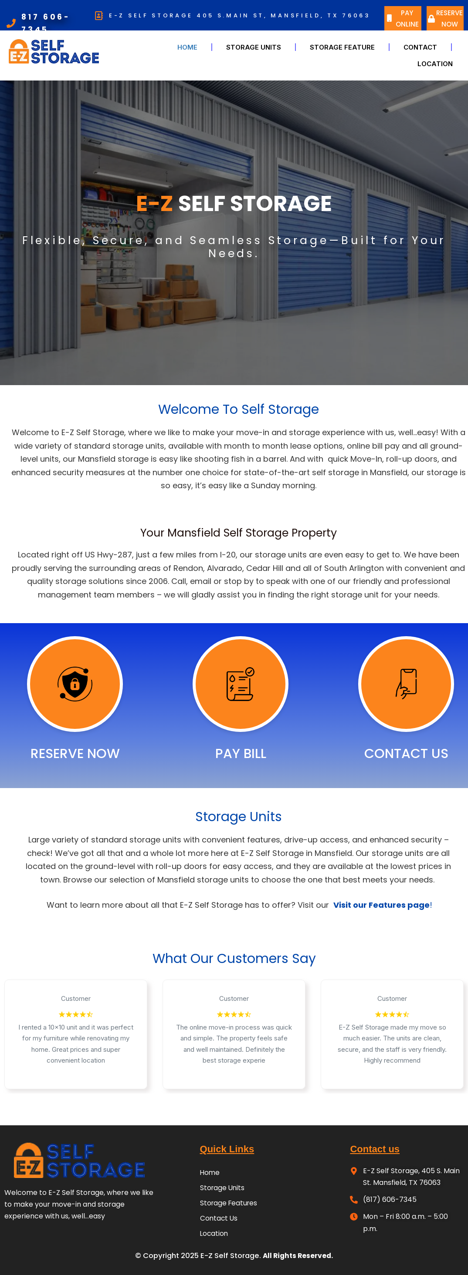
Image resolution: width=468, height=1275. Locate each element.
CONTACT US (406, 754)
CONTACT (420, 47)
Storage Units (253, 47)
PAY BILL (240, 754)
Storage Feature (342, 47)
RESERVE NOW (75, 754)
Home (187, 47)
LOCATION (435, 64)
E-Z (154, 203)
